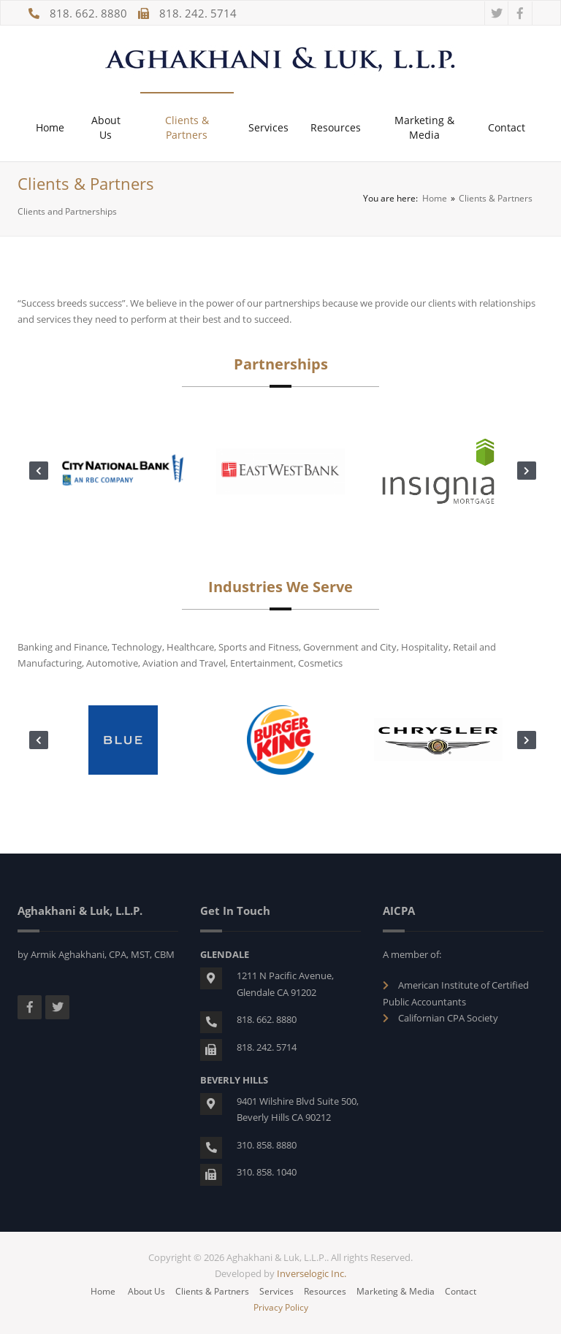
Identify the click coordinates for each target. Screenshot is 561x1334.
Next (524, 471)
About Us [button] (106, 127)
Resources (325, 1291)
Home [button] (50, 127)
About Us (146, 1291)
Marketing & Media (395, 1291)
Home (434, 198)
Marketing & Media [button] (424, 127)
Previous (36, 471)
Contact (460, 1291)
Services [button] (268, 127)
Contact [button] (506, 127)
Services (276, 1291)
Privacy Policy (280, 1307)
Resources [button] (335, 127)
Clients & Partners (212, 1291)
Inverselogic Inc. (311, 1273)
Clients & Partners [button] (187, 127)
